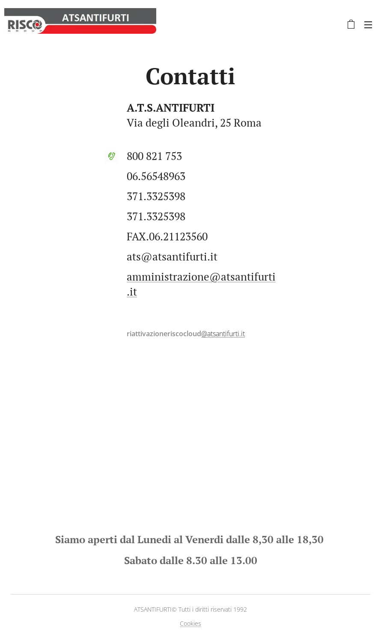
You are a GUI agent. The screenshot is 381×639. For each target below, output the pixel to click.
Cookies (190, 623)
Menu (368, 24)
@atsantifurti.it (223, 333)
